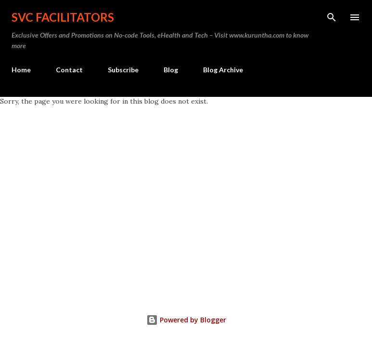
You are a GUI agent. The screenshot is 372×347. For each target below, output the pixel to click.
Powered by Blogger (186, 319)
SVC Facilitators (63, 17)
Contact (69, 70)
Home (21, 70)
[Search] (331, 17)
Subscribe (123, 70)
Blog (171, 70)
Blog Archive (223, 70)
